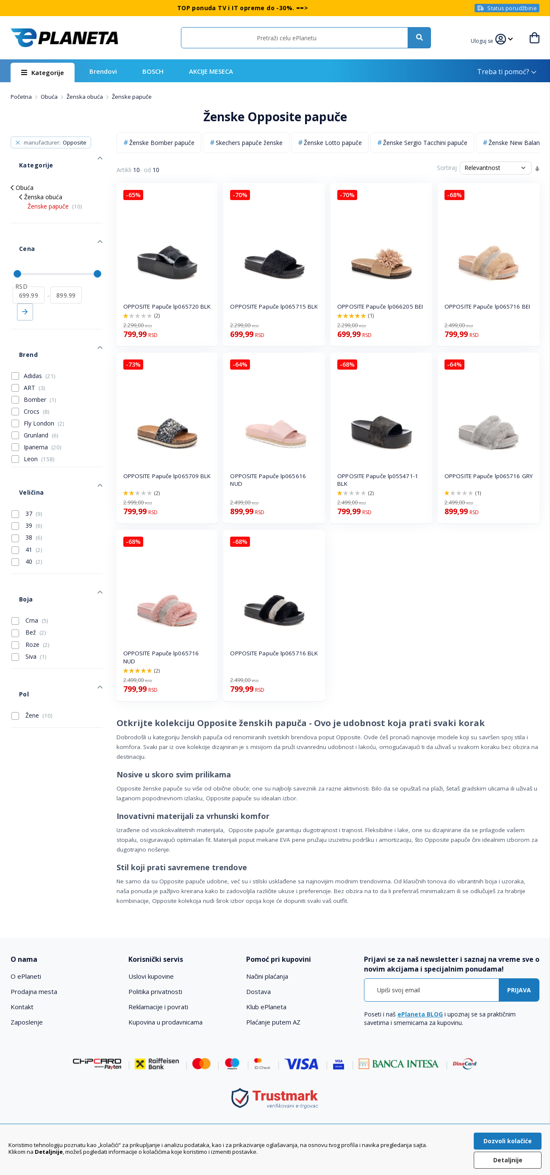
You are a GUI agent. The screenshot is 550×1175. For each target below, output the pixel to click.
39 (26, 471)
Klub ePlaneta (266, 1006)
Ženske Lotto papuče (333, 143)
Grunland (41, 393)
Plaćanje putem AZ (273, 1022)
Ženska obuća (85, 96)
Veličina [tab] (22, 442)
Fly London (44, 381)
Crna (29, 553)
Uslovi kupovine (151, 976)
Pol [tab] (15, 618)
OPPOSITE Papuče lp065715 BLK (274, 306)
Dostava (258, 991)
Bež (28, 565)
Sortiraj (447, 168)
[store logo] (64, 37)
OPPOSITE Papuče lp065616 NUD (268, 480)
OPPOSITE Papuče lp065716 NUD (161, 657)
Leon (39, 417)
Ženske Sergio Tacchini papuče (425, 143)
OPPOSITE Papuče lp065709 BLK (167, 476)
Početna (22, 96)
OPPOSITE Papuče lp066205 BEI (380, 306)
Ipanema (42, 405)
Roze (30, 577)
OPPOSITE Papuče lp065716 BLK (274, 653)
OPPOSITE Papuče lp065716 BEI (487, 306)
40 (26, 507)
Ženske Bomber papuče (161, 143)
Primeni (25, 282)
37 (26, 459)
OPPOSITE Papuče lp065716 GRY (488, 476)
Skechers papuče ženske (249, 143)
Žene (32, 635)
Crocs (37, 369)
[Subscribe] (519, 990)
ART (34, 346)
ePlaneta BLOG (420, 1014)
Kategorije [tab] (27, 157)
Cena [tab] (18, 227)
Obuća (50, 96)
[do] (66, 265)
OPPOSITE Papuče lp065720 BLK (167, 306)
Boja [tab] (17, 536)
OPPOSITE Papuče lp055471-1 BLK (377, 480)
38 (26, 483)
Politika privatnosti (155, 991)
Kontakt (22, 1006)
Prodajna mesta (34, 991)
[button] (487, 39)
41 (26, 495)
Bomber (40, 358)
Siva (29, 589)
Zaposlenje (27, 1022)
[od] (28, 265)
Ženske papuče (55, 194)
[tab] (64, 959)
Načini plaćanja (267, 976)
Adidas (40, 334)
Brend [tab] (19, 317)
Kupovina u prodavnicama (165, 1022)
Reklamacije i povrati (158, 1006)
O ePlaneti (26, 976)
